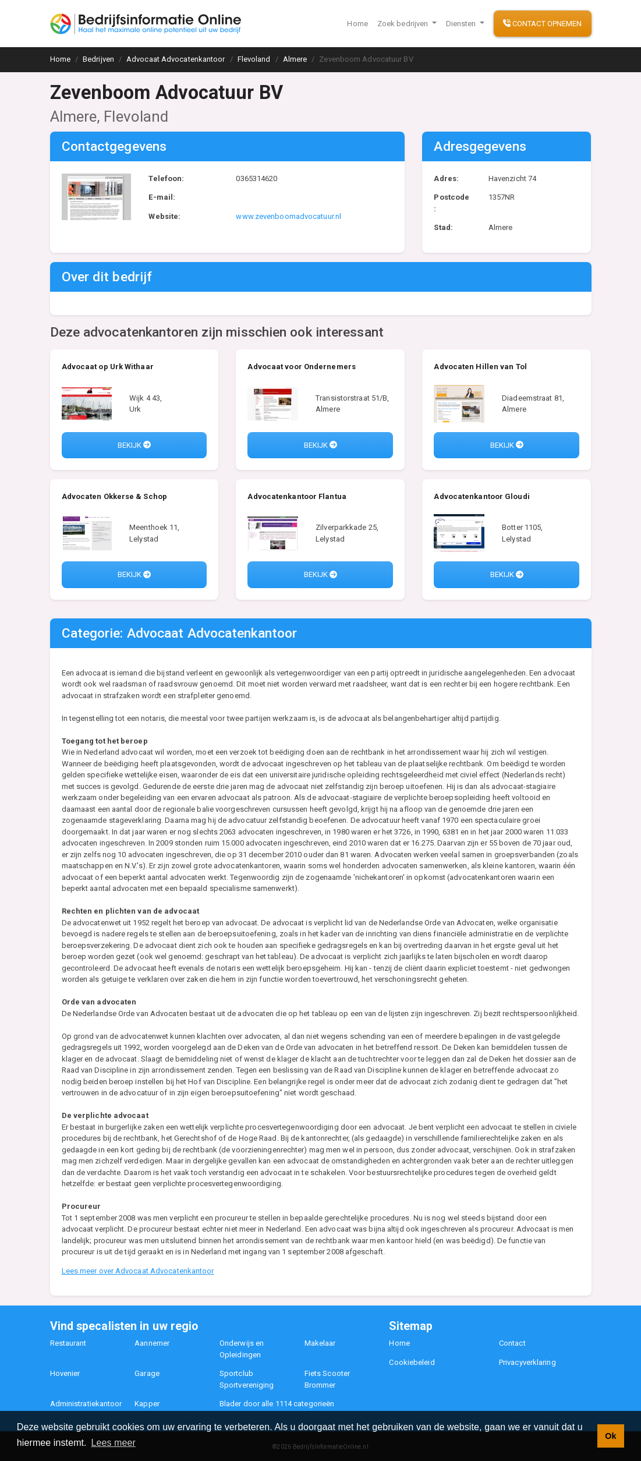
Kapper (147, 1403)
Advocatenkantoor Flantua (296, 496)
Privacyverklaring (527, 1362)
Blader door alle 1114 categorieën (276, 1403)
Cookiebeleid (411, 1362)
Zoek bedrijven (403, 23)
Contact (512, 1343)
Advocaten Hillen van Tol (480, 366)
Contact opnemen (542, 23)
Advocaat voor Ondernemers (301, 366)
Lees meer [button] (113, 1443)
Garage (147, 1373)
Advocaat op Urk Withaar (108, 366)
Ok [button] (610, 1436)
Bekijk (134, 445)
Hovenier (65, 1373)
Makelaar (320, 1343)
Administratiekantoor (86, 1403)
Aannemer (151, 1343)
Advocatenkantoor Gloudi (481, 496)
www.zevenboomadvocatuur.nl (288, 216)
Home (357, 23)
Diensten (462, 23)
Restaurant (68, 1343)
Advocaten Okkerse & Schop (115, 496)
